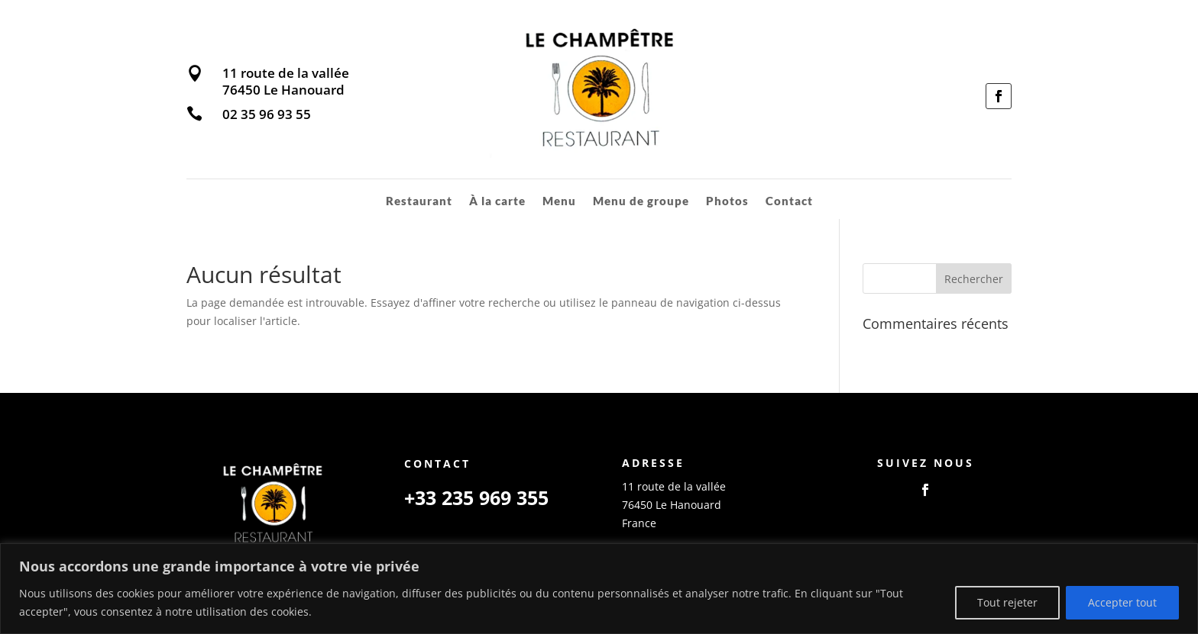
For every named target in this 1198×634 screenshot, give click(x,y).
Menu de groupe (640, 201)
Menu (558, 201)
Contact (789, 201)
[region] (599, 588)
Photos (727, 201)
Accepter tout (1122, 602)
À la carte (496, 201)
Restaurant (418, 201)
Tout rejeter (1007, 602)
